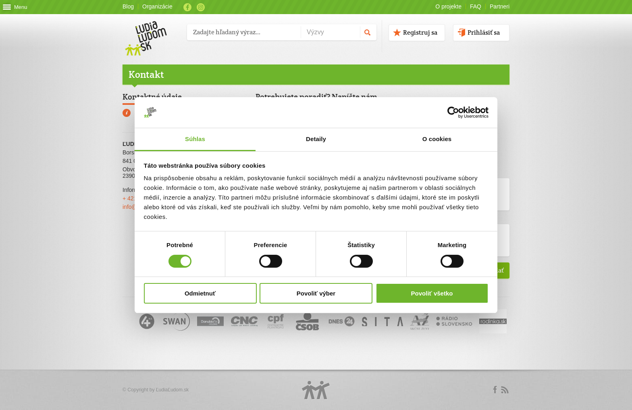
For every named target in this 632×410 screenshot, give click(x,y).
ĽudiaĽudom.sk (172, 390)
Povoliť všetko (432, 293)
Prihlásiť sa (484, 32)
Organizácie (157, 6)
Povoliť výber (316, 293)
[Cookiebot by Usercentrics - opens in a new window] (453, 112)
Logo (316, 390)
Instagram (201, 7)
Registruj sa (420, 32)
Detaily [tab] (316, 138)
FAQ (475, 6)
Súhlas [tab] (195, 138)
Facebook (187, 7)
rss (504, 390)
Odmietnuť (200, 293)
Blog (128, 6)
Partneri (499, 6)
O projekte (448, 6)
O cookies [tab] (437, 138)
